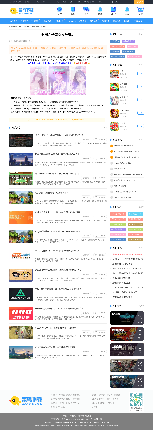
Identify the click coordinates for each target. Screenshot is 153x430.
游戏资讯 (95, 395)
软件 (93, 2)
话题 (58, 2)
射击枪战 (76, 395)
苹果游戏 (24, 21)
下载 (140, 73)
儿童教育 (54, 403)
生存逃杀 (127, 21)
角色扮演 (54, 395)
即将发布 (54, 407)
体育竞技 (61, 403)
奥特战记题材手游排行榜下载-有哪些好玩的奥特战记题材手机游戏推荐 (118, 229)
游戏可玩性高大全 (117, 46)
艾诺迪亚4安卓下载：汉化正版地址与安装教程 (55, 328)
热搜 (44, 2)
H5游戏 (86, 2)
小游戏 (78, 2)
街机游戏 (69, 403)
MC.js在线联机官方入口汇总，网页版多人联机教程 (57, 231)
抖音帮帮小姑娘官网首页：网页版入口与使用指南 (57, 173)
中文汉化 (138, 21)
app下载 (94, 407)
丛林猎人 (123, 123)
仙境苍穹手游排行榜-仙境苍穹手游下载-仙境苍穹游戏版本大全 (135, 235)
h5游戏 (102, 403)
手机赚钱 (61, 407)
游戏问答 (110, 395)
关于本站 (65, 416)
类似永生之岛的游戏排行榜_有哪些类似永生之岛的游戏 (118, 235)
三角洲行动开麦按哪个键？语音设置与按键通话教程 (58, 289)
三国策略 (72, 21)
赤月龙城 (123, 84)
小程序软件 (110, 403)
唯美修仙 (106, 21)
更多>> (104, 127)
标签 (71, 2)
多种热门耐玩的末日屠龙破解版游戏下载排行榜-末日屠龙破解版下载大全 (135, 240)
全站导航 (139, 2)
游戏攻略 (27, 26)
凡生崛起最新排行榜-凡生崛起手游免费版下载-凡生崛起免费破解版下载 (118, 214)
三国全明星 (124, 110)
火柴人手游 (115, 51)
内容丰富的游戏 (128, 41)
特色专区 (102, 399)
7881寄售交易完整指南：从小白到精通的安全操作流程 (59, 308)
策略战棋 (69, 395)
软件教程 (117, 395)
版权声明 (81, 416)
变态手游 (76, 403)
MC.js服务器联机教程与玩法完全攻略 (51, 193)
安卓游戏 (13, 21)
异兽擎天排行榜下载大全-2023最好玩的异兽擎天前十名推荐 (135, 219)
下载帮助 (73, 416)
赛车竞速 (61, 399)
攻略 (20, 26)
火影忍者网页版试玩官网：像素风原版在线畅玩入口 (58, 270)
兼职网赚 (48, 20)
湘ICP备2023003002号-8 (101, 422)
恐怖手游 (83, 21)
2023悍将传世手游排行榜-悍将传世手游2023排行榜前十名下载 (118, 224)
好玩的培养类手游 (117, 56)
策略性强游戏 (132, 46)
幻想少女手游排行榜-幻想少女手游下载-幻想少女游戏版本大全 (118, 240)
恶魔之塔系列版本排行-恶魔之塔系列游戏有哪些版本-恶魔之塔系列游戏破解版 (135, 229)
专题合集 (95, 399)
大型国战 (94, 20)
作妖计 (122, 71)
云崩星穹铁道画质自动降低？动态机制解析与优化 (57, 154)
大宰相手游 (115, 41)
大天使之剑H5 (125, 97)
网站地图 (88, 416)
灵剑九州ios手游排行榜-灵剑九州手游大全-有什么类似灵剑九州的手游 (135, 224)
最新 (100, 2)
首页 (38, 2)
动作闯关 (61, 395)
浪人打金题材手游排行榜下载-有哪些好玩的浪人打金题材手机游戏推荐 (135, 214)
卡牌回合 (69, 399)
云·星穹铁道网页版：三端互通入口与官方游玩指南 (57, 212)
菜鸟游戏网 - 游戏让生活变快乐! (20, 2)
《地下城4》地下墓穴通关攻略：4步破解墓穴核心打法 (59, 135)
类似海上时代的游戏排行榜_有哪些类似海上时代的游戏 (118, 219)
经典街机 (60, 20)
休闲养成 (54, 399)
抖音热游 (36, 20)
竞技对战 (116, 21)
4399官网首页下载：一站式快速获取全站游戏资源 (57, 251)
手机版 (115, 2)
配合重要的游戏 (128, 51)
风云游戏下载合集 (134, 56)
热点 (64, 2)
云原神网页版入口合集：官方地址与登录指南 (55, 347)
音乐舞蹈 (76, 399)
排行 (51, 2)
